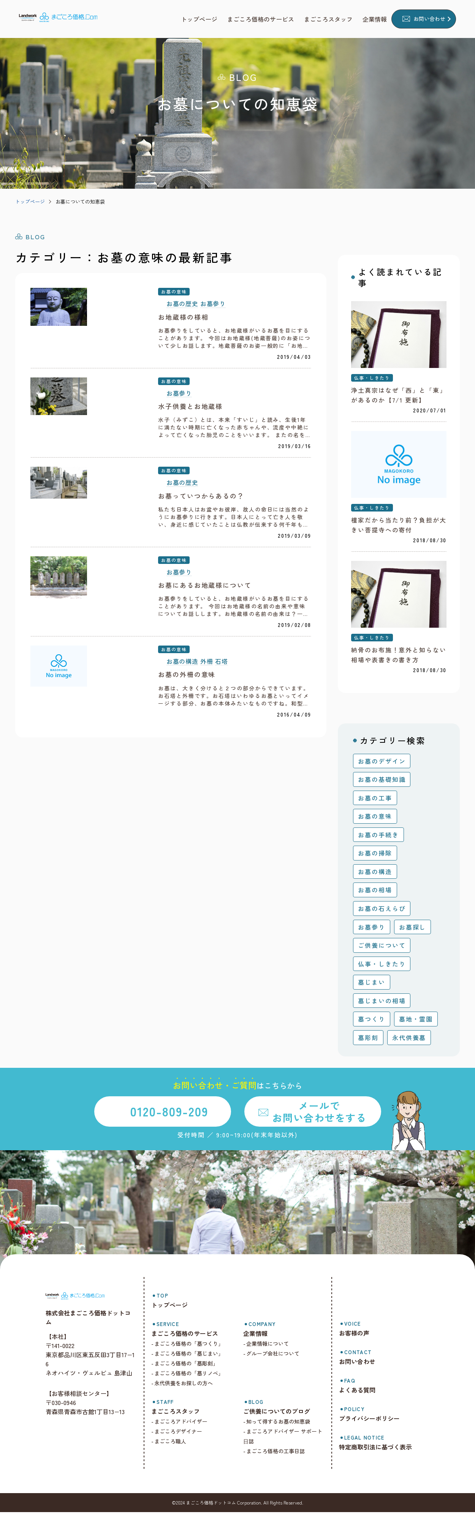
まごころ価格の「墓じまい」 (193, 1355)
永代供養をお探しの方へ (188, 1385)
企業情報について (271, 1345)
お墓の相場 (375, 892)
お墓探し (412, 928)
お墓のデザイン (381, 762)
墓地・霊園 (416, 1020)
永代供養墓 (409, 1039)
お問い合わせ (429, 18)
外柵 (206, 723)
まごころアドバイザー (185, 1423)
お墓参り (213, 304)
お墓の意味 (174, 291)
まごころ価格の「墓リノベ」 (193, 1375)
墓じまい (371, 983)
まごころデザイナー (183, 1433)
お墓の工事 (375, 799)
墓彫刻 (368, 1039)
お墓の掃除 (375, 854)
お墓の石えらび (381, 910)
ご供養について (381, 947)
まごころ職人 (175, 1443)
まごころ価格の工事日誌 (279, 1453)
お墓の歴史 (182, 304)
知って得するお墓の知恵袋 (282, 1423)
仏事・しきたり (372, 378)
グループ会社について (276, 1355)
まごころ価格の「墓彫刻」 (191, 1365)
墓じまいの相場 (381, 1002)
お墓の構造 (182, 723)
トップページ (30, 201)
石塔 (221, 723)
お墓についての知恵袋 (80, 201)
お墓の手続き (378, 836)
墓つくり (371, 1020)
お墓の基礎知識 (381, 781)
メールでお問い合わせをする (319, 1113)
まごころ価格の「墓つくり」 (193, 1345)
